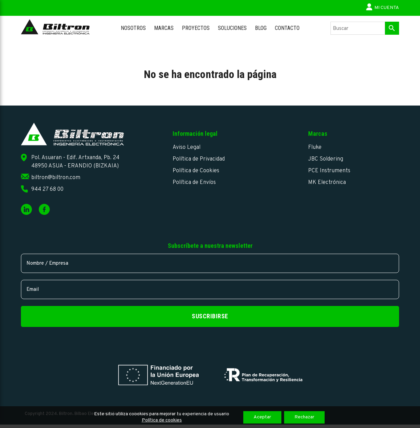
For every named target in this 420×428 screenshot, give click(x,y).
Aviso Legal (186, 147)
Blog (261, 28)
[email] (210, 289)
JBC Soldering (325, 159)
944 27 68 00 (47, 189)
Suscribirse (210, 316)
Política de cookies (162, 420)
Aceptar (262, 417)
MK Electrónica (327, 182)
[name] (210, 263)
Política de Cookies (196, 170)
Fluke (315, 147)
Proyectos (196, 28)
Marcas (164, 28)
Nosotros (133, 28)
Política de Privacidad (199, 159)
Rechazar (304, 417)
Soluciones (232, 28)
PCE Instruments (329, 170)
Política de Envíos (194, 182)
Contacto (287, 28)
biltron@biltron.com (55, 177)
